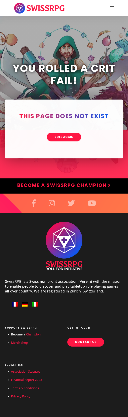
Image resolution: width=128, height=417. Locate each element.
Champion (33, 334)
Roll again (64, 137)
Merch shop (19, 343)
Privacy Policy (20, 396)
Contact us (85, 342)
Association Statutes (25, 371)
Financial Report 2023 (26, 380)
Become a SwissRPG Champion (64, 185)
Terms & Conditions (25, 388)
